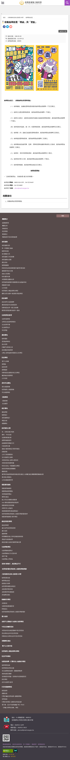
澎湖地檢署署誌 (6, 494)
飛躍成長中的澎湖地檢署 (9, 237)
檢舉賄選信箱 (6, 578)
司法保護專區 (6, 392)
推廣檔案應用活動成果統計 (10, 511)
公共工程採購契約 (7, 454)
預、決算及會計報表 (8, 432)
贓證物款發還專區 (7, 375)
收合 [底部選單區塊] (63, 215)
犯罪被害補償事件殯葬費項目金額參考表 (14, 282)
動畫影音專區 (6, 599)
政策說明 (4, 690)
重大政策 (5, 616)
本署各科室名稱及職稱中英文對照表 (13, 630)
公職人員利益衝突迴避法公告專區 (12, 353)
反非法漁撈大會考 (7, 682)
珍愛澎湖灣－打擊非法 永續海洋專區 (13, 661)
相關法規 (4, 693)
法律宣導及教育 (7, 315)
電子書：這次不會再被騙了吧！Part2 (13, 704)
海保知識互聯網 (6, 673)
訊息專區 (5, 357)
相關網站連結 (6, 641)
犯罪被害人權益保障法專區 (10, 290)
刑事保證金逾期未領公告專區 (11, 372)
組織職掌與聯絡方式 (8, 443)
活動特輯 (5, 401)
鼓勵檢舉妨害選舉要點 (14, 201)
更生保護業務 (6, 386)
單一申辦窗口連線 (7, 248)
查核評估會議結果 (7, 539)
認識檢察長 (5, 223)
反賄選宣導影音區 (7, 589)
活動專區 (5, 397)
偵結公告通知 (6, 273)
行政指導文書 (6, 446)
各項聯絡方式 (6, 254)
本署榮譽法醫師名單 (8, 279)
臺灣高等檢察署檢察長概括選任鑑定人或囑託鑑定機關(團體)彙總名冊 (23, 474)
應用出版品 (5, 497)
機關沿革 (5, 225)
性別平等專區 (6, 656)
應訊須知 (4, 262)
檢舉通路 (4, 338)
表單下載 (4, 556)
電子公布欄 (5, 361)
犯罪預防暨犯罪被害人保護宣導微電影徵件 (15, 514)
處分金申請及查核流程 (8, 528)
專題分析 (4, 420)
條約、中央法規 (6, 434)
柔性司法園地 (6, 383)
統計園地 (5, 408)
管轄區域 (5, 228)
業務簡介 (5, 234)
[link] (4, 26)
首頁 (4, 17)
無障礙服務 (5, 265)
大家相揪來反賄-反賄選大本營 (16, 17)
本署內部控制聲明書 (8, 463)
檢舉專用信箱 (6, 665)
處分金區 (4, 531)
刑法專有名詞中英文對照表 (10, 633)
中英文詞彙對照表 (7, 627)
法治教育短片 (6, 327)
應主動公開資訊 (6, 477)
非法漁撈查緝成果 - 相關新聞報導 (12, 671)
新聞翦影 (4, 370)
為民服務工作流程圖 (8, 256)
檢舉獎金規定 (29, 17)
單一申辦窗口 (26, 744)
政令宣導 (4, 344)
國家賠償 (4, 471)
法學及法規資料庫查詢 (8, 322)
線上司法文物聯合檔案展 (9, 499)
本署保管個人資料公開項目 (10, 460)
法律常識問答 (6, 319)
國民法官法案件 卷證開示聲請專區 (12, 293)
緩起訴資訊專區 (7, 521)
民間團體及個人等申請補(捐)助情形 (12, 536)
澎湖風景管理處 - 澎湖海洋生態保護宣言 (14, 676)
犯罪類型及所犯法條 (8, 668)
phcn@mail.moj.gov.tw (22, 188)
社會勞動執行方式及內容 (9, 553)
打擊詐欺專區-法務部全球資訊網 (12, 702)
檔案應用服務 (6, 484)
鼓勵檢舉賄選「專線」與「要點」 (20, 22)
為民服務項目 (6, 245)
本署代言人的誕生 (7, 508)
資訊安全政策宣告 (17, 744)
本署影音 (4, 603)
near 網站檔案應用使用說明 (10, 502)
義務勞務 (4, 533)
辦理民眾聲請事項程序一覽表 (11, 310)
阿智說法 (4, 609)
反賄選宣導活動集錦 (8, 592)
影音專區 (4, 679)
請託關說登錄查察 (7, 350)
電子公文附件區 (7, 646)
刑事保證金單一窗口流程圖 (10, 307)
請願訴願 (4, 451)
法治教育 (5, 403)
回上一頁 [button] (63, 31)
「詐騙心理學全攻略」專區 (10, 707)
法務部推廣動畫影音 (8, 606)
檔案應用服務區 (6, 488)
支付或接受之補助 (7, 457)
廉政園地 (5, 335)
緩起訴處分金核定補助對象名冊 (11, 542)
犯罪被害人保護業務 (8, 389)
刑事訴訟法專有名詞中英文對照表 (12, 636)
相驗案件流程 (6, 285)
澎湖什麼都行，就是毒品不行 (11, 564)
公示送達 (4, 288)
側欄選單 (2, 3)
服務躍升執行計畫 (7, 271)
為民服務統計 (6, 417)
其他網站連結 (6, 595)
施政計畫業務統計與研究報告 (11, 449)
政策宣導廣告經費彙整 (8, 468)
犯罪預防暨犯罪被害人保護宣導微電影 (14, 569)
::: (1, 1)
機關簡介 (5, 219)
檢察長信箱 (5, 251)
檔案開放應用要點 (7, 491)
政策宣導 (4, 367)
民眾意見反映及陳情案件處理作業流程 (13, 268)
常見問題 (4, 330)
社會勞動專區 (6, 547)
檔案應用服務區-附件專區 (9, 516)
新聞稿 (4, 364)
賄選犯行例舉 (6, 583)
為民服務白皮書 (6, 259)
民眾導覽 (5, 231)
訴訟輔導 (5, 298)
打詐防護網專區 (7, 687)
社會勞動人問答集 (7, 559)
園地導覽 (4, 412)
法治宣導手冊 (6, 324)
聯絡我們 (34, 744)
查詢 (67, 2)
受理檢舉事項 (6, 341)
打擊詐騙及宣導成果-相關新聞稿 (12, 696)
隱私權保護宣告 (7, 744)
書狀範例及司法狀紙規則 (9, 305)
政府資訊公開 (6, 428)
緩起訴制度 (5, 525)
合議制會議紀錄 (6, 437)
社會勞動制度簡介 (7, 550)
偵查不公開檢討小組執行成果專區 (13, 621)
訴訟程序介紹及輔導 (8, 302)
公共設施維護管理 (7, 480)
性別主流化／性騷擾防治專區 (11, 466)
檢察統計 (4, 415)
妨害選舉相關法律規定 (8, 586)
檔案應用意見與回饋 (8, 505)
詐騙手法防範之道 (7, 347)
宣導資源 (4, 699)
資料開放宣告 (41, 744)
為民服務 (5, 241)
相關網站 (4, 423)
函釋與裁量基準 (6, 440)
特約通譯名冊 (6, 276)
